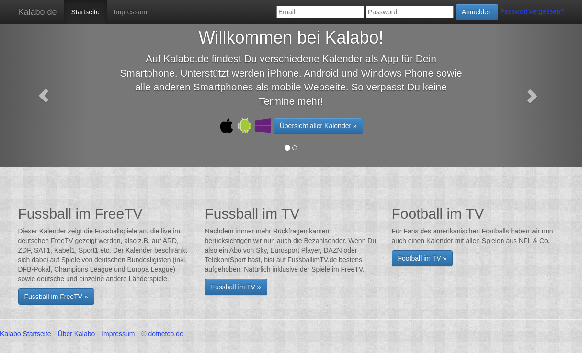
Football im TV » (422, 258)
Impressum (130, 12)
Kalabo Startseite (25, 334)
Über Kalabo (76, 334)
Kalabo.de (37, 12)
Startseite (85, 12)
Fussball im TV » (236, 287)
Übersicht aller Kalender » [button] (318, 126)
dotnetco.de (165, 334)
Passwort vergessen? (532, 11)
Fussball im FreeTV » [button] (56, 296)
